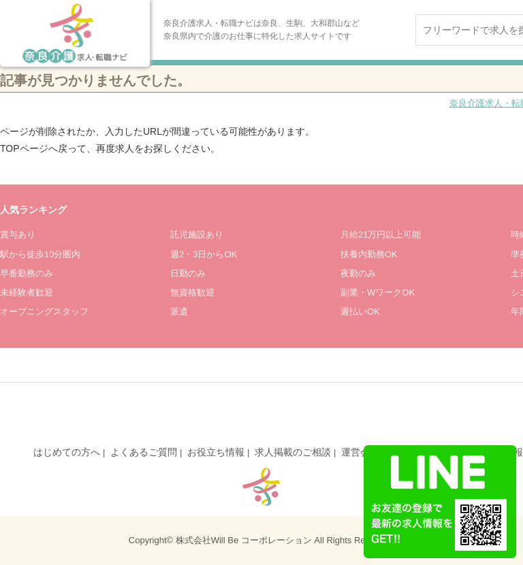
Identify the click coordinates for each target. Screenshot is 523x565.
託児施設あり (196, 234)
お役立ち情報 (215, 452)
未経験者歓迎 (26, 292)
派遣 (179, 311)
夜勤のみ (358, 273)
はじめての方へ (66, 452)
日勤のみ (188, 273)
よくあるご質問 (143, 452)
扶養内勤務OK (369, 254)
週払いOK (360, 311)
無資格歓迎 (192, 292)
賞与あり (17, 234)
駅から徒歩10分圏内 (40, 254)
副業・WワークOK (377, 292)
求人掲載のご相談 (293, 452)
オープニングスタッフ (44, 311)
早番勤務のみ (26, 273)
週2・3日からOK (203, 254)
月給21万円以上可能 (380, 234)
